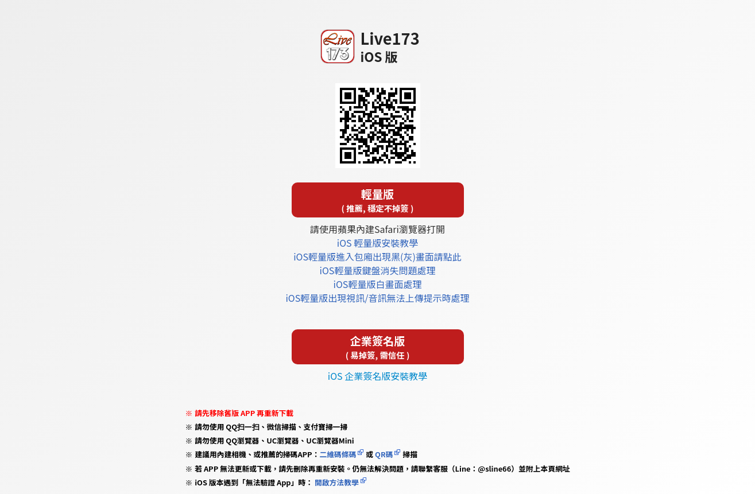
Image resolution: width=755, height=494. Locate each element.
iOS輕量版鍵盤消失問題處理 (378, 270)
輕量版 (378, 200)
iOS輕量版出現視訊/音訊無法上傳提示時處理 (377, 298)
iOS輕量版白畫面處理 (378, 284)
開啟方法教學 (336, 482)
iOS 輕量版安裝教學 (377, 243)
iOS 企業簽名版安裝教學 (377, 376)
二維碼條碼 (337, 454)
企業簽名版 (378, 347)
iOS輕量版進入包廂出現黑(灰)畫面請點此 (377, 256)
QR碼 (384, 454)
